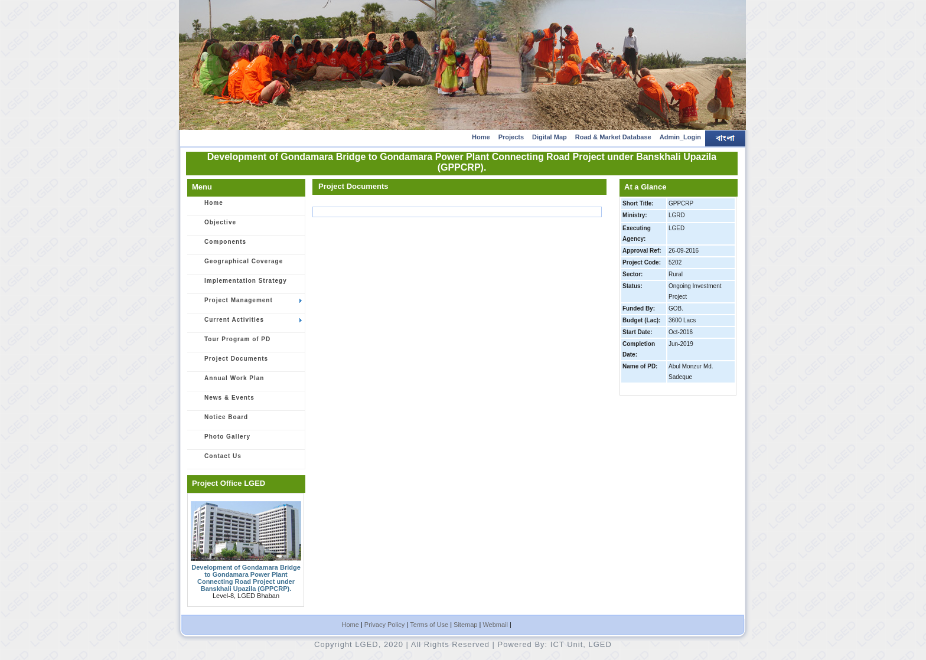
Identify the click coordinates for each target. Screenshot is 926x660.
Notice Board (219, 421)
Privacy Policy (384, 624)
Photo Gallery (220, 440)
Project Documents (229, 362)
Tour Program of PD (230, 343)
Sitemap (465, 624)
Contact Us (216, 460)
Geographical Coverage (237, 265)
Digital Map (549, 137)
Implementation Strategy (239, 284)
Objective (213, 226)
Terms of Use (429, 624)
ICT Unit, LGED (581, 644)
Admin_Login (680, 137)
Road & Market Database (613, 137)
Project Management (246, 304)
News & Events (223, 401)
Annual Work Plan (227, 382)
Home (481, 137)
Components (218, 245)
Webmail (495, 624)
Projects (511, 137)
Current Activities (246, 323)
